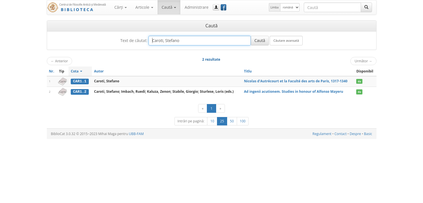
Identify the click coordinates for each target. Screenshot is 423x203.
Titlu (248, 71)
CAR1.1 (79, 81)
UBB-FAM (136, 133)
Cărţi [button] (120, 7)
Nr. (51, 71)
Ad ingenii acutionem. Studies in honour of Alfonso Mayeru (293, 91)
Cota (76, 71)
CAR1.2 (79, 91)
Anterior (59, 61)
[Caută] (366, 7)
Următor (363, 61)
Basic (368, 133)
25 (222, 120)
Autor (99, 71)
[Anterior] (202, 108)
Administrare (197, 7)
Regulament (322, 133)
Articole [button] (144, 7)
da (359, 81)
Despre (355, 133)
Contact (341, 133)
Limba (275, 7)
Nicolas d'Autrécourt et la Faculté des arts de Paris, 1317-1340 (295, 81)
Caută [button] (169, 7)
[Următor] (220, 108)
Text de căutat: (133, 40)
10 (212, 120)
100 (243, 120)
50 (232, 120)
